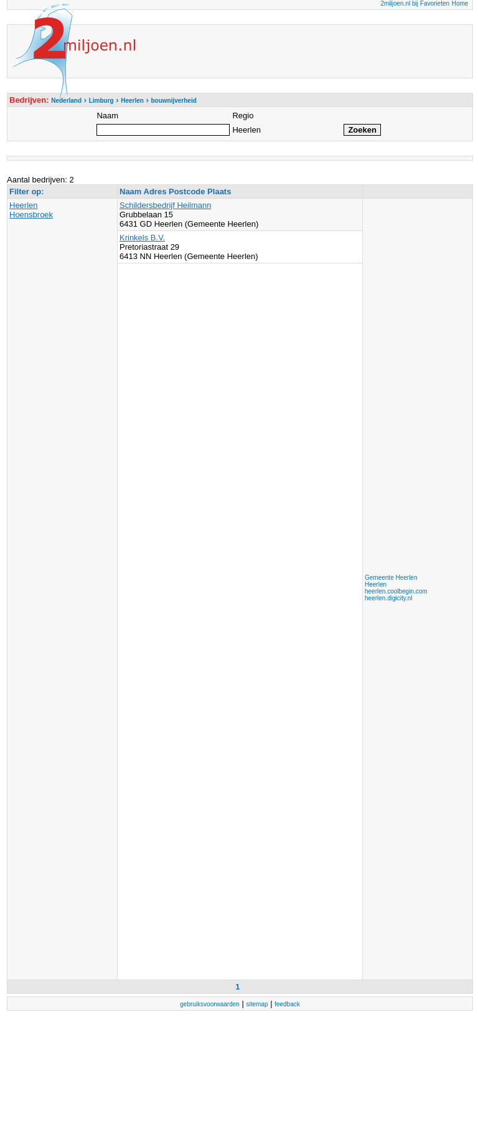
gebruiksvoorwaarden (210, 1004)
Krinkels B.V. (142, 237)
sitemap (257, 1004)
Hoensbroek (31, 214)
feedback (287, 1004)
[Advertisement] (414, 387)
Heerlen (23, 205)
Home (460, 3)
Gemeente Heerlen (391, 577)
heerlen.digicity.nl (389, 598)
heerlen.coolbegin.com (396, 591)
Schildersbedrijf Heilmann (165, 205)
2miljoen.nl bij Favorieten (414, 3)
